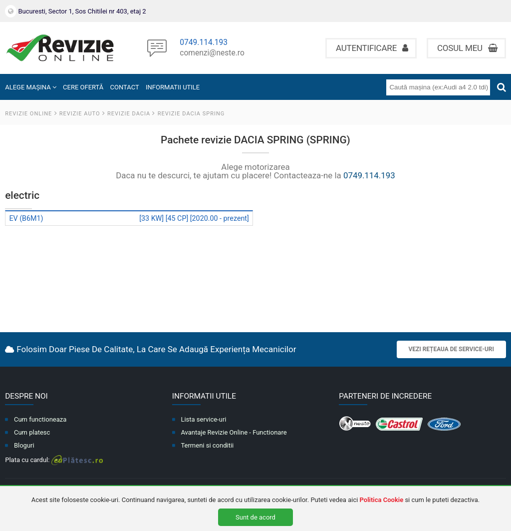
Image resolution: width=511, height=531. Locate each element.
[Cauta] (501, 87)
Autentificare (372, 48)
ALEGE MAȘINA (30, 87)
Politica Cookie (382, 500)
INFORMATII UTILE (173, 87)
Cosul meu (467, 48)
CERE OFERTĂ (83, 87)
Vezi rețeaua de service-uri (451, 349)
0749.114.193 (204, 43)
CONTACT (124, 87)
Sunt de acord (255, 517)
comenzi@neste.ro (212, 53)
